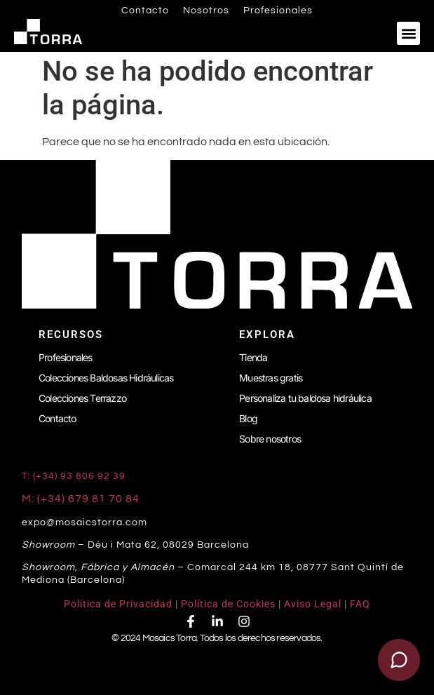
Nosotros (206, 10)
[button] (408, 33)
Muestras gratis (270, 378)
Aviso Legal (312, 603)
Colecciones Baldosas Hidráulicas (106, 378)
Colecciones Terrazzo (82, 398)
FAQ (360, 603)
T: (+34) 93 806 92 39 (75, 476)
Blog (248, 418)
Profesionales (278, 10)
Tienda (253, 357)
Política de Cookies (228, 603)
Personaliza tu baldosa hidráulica (305, 398)
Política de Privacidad (118, 603)
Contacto (145, 10)
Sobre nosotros (270, 439)
